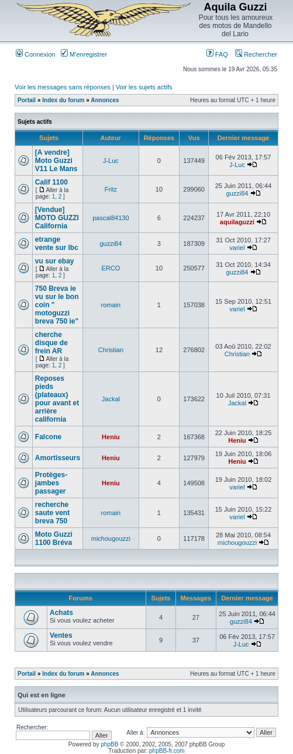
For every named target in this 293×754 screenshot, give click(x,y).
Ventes (61, 635)
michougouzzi (110, 538)
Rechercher (256, 54)
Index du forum (63, 100)
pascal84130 (110, 217)
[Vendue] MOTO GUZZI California (57, 218)
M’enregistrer (84, 54)
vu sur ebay (54, 261)
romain (111, 304)
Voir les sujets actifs (144, 87)
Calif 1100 (51, 182)
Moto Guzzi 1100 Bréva (54, 538)
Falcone (48, 437)
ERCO (111, 268)
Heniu (111, 436)
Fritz (111, 189)
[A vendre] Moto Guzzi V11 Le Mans (56, 160)
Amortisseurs (57, 458)
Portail (27, 100)
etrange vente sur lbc (56, 243)
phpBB (109, 744)
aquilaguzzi (237, 221)
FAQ (217, 54)
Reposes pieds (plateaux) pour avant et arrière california (57, 398)
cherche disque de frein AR (51, 343)
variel (236, 247)
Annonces (105, 100)
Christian (110, 349)
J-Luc (111, 160)
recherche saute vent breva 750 (52, 513)
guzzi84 (237, 193)
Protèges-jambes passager (51, 483)
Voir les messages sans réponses (63, 87)
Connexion (36, 54)
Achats (61, 613)
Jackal (111, 398)
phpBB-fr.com (167, 751)
